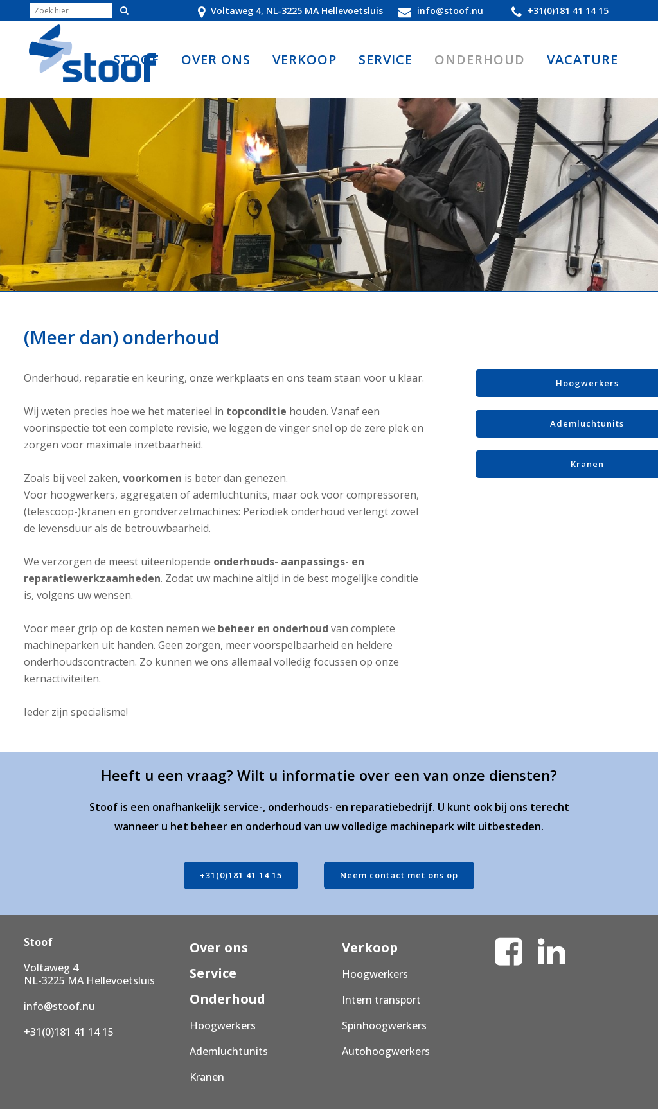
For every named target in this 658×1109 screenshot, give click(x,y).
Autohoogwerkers (386, 1051)
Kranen (207, 1077)
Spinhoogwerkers (384, 1025)
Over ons (219, 947)
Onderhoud (227, 998)
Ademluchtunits (229, 1051)
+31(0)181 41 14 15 (241, 875)
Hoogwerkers (223, 1025)
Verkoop (370, 947)
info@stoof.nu (59, 1006)
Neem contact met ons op (399, 875)
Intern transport (381, 1000)
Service (213, 973)
